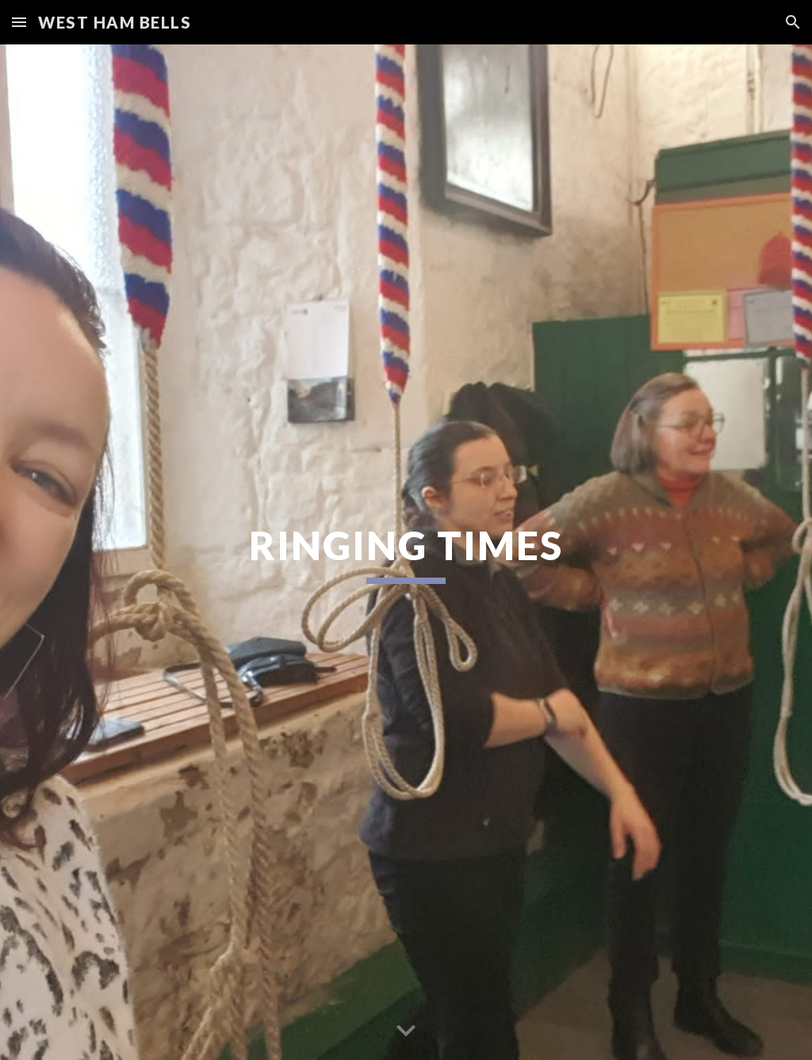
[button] (19, 22)
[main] (406, 552)
